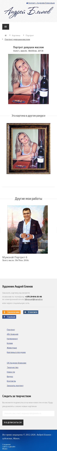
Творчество (12, 367)
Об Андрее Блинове (16, 362)
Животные (12, 347)
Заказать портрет (15, 385)
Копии (10, 343)
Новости (11, 372)
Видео (10, 376)
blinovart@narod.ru (34, 299)
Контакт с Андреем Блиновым (40, 3)
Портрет (30, 35)
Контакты (11, 381)
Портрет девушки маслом (17, 39)
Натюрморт (12, 338)
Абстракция (12, 334)
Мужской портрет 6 (14, 257)
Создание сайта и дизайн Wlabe (8, 446)
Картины (16, 35)
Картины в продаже (16, 352)
